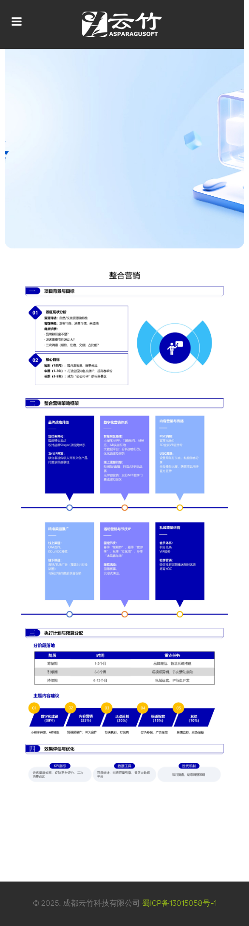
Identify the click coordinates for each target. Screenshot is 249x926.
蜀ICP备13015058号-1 (179, 903)
